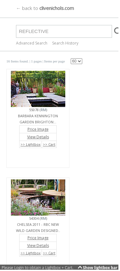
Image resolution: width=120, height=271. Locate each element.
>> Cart (49, 144)
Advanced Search (31, 43)
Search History (65, 43)
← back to (45, 8)
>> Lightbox (30, 144)
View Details (38, 137)
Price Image (38, 129)
